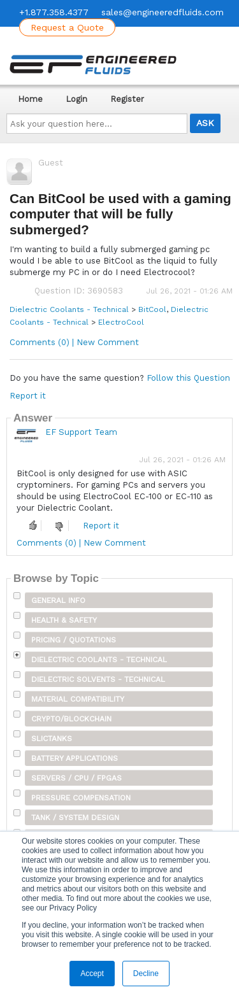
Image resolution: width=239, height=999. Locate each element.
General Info (58, 600)
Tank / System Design (75, 817)
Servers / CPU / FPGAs (76, 778)
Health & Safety (64, 620)
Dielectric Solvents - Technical (98, 679)
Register (127, 99)
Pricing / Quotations (73, 639)
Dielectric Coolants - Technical (69, 309)
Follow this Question (188, 378)
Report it (28, 395)
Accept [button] (92, 973)
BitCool (152, 309)
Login (76, 99)
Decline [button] (146, 973)
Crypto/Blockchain (71, 718)
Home (30, 99)
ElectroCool (121, 322)
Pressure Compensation (81, 797)
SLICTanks (51, 738)
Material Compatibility (77, 699)
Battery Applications (74, 758)
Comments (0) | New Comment (74, 342)
